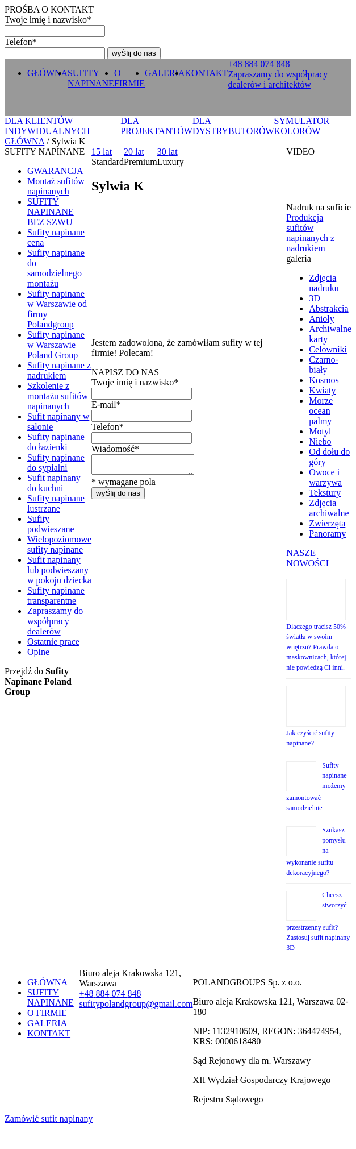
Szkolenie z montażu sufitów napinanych (57, 396)
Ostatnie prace (53, 641)
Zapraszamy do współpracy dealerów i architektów (278, 79)
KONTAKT (206, 73)
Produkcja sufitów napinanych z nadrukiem (310, 233)
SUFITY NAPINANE (91, 78)
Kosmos (323, 380)
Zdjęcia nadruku (323, 283)
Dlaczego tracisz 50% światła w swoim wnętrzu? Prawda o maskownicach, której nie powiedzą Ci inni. (316, 647)
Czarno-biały (323, 365)
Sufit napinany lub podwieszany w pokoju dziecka (59, 570)
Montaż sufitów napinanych (56, 186)
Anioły (321, 318)
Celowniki (328, 349)
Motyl (320, 431)
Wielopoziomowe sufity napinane (59, 544)
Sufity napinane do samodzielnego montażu (56, 268)
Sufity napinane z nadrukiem (59, 370)
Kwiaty (322, 390)
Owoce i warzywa (325, 477)
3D (314, 298)
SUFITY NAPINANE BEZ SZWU (50, 212)
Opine (38, 652)
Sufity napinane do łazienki (56, 442)
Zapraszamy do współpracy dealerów (55, 621)
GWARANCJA (55, 171)
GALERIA (165, 73)
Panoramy (327, 533)
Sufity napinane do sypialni (56, 462)
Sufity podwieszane (50, 524)
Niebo (320, 441)
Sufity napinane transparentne (56, 595)
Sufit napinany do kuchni (54, 483)
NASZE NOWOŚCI (307, 558)
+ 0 (259, 64)
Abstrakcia (328, 308)
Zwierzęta (327, 523)
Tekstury (325, 492)
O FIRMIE (129, 78)
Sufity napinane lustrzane (56, 503)
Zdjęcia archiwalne (329, 508)
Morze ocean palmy (321, 411)
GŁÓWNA (47, 73)
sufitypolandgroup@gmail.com (136, 1004)
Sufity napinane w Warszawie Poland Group (56, 345)
